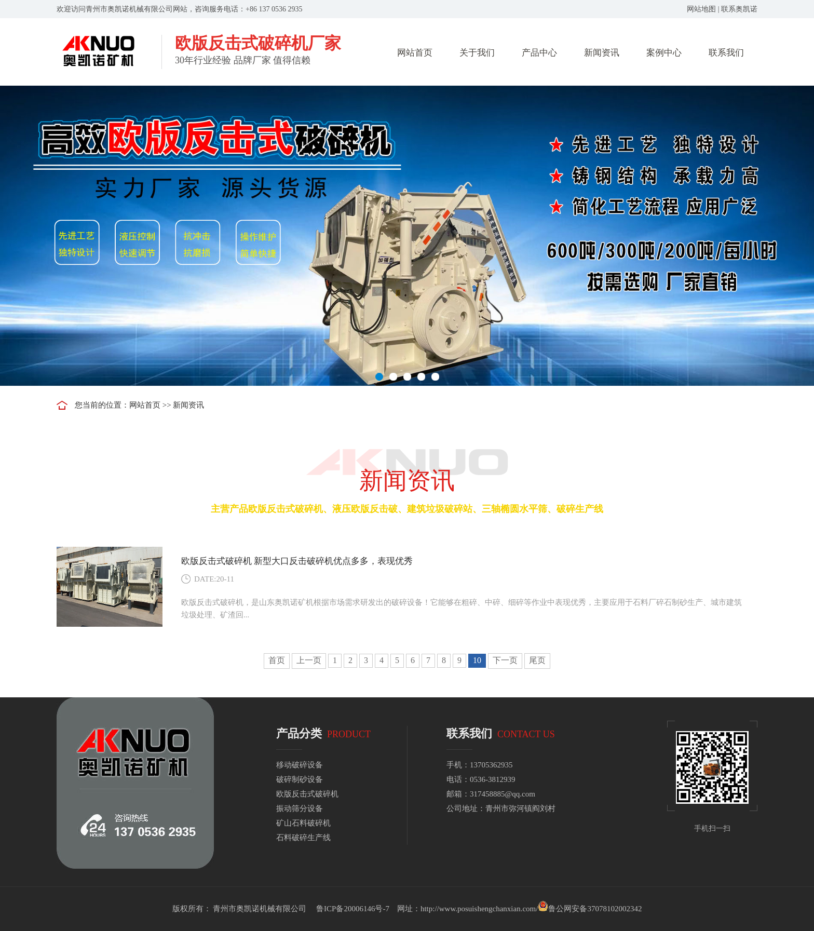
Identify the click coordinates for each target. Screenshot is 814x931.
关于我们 (477, 53)
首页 (276, 660)
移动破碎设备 (299, 765)
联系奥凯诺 (739, 9)
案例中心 (664, 53)
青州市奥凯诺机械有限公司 (259, 909)
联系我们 (726, 53)
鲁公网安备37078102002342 (595, 909)
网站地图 (701, 9)
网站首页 (414, 53)
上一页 (308, 660)
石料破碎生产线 (303, 837)
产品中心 (539, 53)
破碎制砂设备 (299, 779)
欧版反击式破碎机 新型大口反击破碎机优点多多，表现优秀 (297, 561)
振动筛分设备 (299, 808)
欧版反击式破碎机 (307, 794)
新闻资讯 (601, 53)
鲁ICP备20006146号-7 (352, 909)
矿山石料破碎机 (303, 823)
